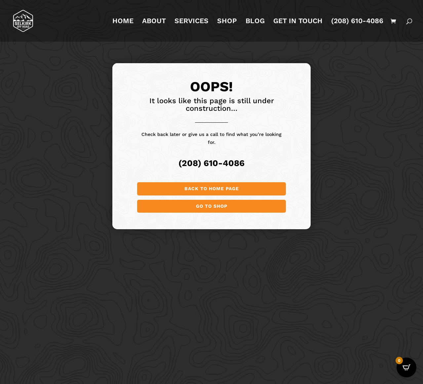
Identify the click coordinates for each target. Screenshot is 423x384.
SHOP (227, 22)
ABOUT (154, 22)
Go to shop (211, 206)
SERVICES (191, 22)
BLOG (255, 22)
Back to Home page (211, 188)
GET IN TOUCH (298, 22)
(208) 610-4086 (357, 22)
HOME (123, 22)
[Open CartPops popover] (406, 367)
